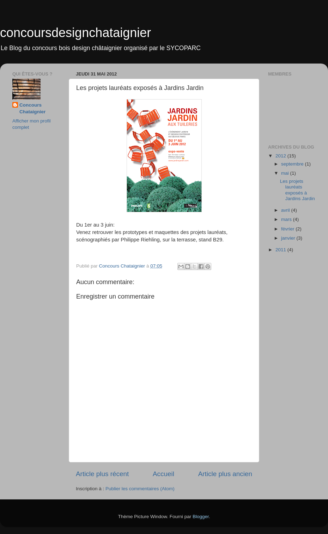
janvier (289, 238)
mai (285, 173)
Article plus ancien (225, 474)
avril (286, 210)
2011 (281, 249)
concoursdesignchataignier (75, 32)
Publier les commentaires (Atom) (140, 488)
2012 (281, 155)
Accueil (163, 474)
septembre (293, 164)
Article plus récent (102, 474)
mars (287, 219)
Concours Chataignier (32, 108)
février (288, 229)
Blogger (201, 516)
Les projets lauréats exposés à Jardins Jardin (297, 190)
